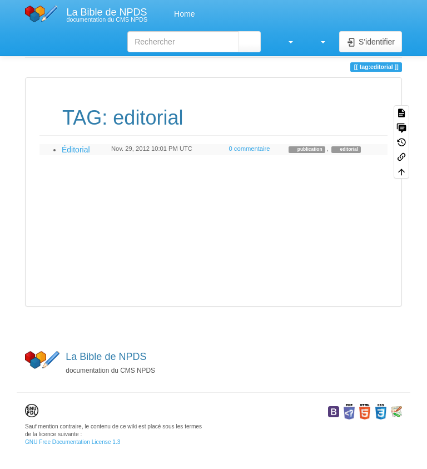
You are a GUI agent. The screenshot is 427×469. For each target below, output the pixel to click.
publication (309, 149)
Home (183, 13)
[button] (285, 42)
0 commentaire (249, 148)
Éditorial (76, 149)
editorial (348, 149)
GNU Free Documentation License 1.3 (72, 442)
